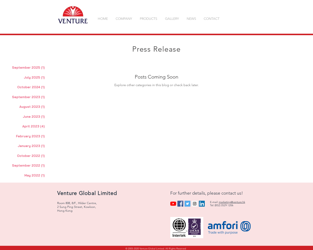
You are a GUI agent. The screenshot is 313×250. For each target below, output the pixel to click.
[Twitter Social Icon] (187, 204)
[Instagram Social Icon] (195, 204)
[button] (124, 18)
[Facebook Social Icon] (180, 204)
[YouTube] (173, 204)
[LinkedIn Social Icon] (202, 204)
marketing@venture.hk (232, 202)
